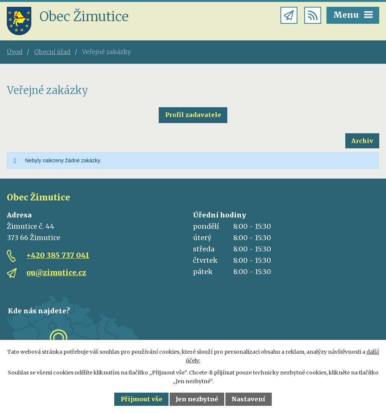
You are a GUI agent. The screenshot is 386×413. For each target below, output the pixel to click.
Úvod (15, 51)
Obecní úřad (52, 51)
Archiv (362, 141)
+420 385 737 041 (57, 255)
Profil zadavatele (193, 115)
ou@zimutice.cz (56, 272)
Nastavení (248, 399)
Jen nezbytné (197, 399)
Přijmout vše (141, 399)
